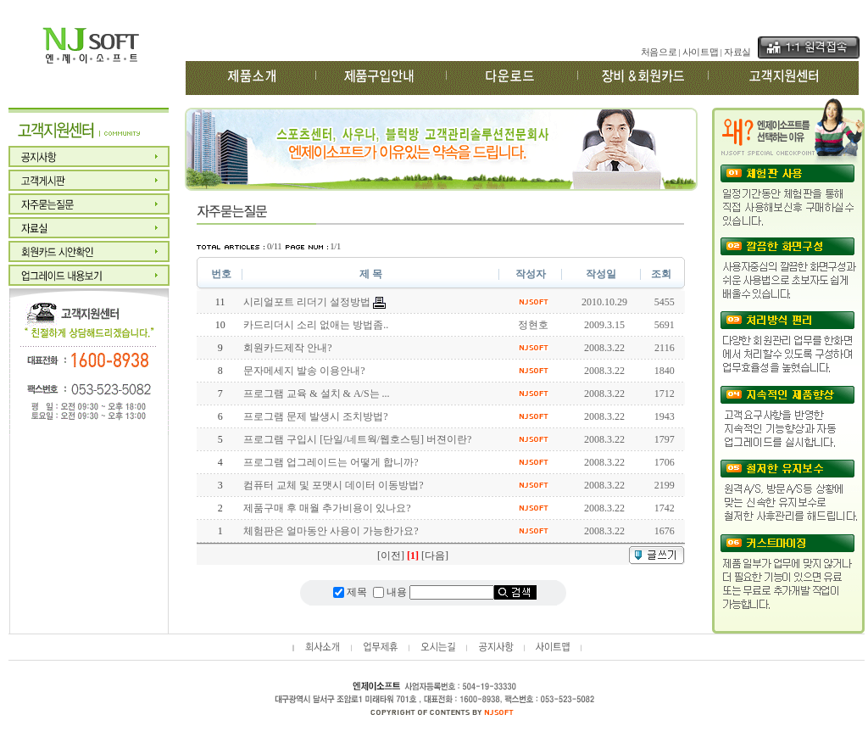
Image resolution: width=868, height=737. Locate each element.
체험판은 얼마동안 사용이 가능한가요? (330, 531)
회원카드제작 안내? (287, 348)
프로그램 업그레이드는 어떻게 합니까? (330, 462)
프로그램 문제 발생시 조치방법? (315, 416)
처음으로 (659, 52)
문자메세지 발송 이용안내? (303, 371)
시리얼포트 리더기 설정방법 (306, 302)
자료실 (737, 52)
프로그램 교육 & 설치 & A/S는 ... (316, 393)
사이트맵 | (702, 52)
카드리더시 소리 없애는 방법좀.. (315, 325)
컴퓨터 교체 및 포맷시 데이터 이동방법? (333, 485)
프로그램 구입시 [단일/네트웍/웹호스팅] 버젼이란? (357, 439)
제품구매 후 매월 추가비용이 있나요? (326, 508)
